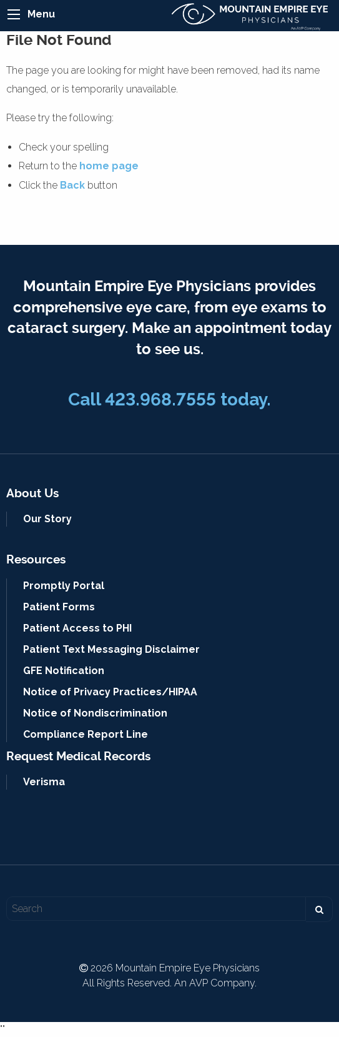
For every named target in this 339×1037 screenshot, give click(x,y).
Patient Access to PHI (77, 628)
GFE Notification (63, 671)
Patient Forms (59, 607)
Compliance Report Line (85, 734)
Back (72, 185)
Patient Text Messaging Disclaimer (111, 649)
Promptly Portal (63, 586)
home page (109, 166)
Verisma (44, 782)
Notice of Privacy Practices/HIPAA (110, 692)
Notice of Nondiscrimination (95, 713)
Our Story (47, 519)
